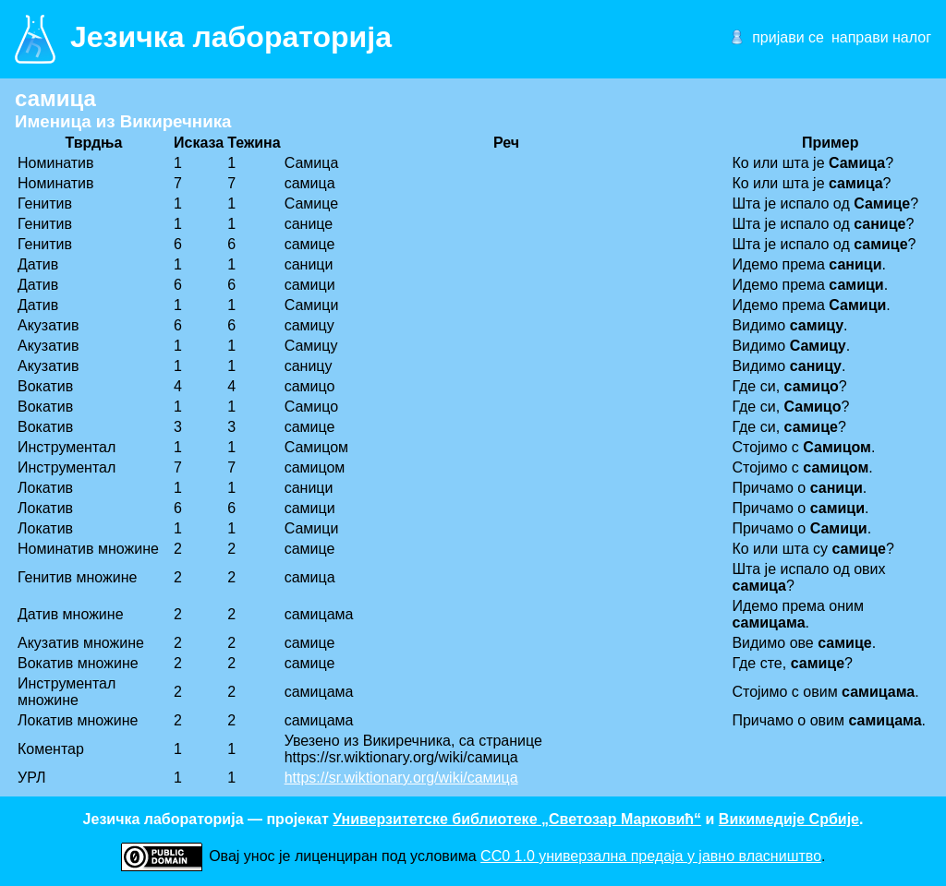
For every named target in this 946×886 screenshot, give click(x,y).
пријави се (788, 37)
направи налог (881, 37)
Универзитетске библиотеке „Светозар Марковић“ (517, 819)
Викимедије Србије (789, 819)
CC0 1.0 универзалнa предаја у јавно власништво (650, 856)
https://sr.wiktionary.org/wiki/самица (401, 777)
